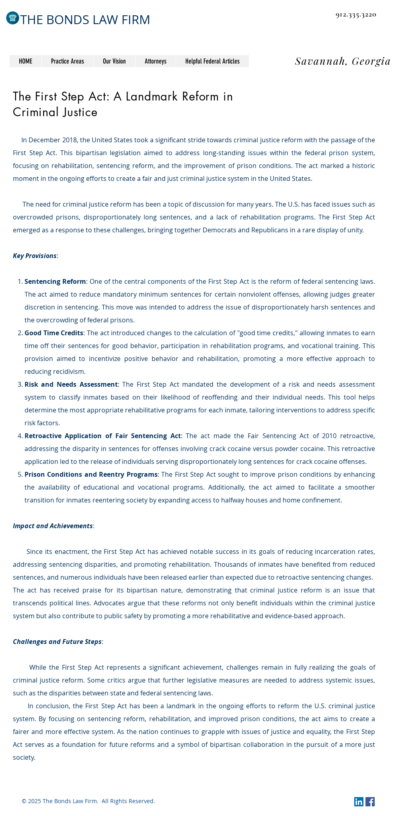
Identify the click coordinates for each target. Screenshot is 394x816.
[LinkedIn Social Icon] (358, 801)
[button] (212, 61)
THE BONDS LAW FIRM (85, 19)
